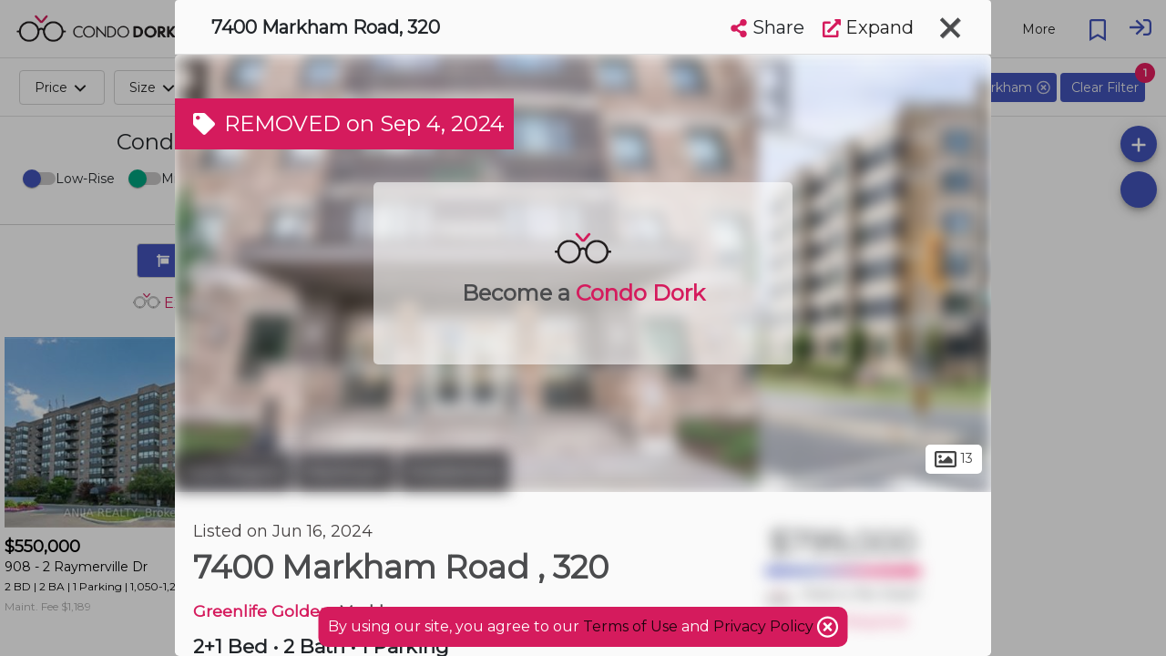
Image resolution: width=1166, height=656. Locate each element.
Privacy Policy (765, 626)
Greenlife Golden (262, 610)
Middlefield (454, 472)
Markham (345, 472)
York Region (233, 472)
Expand (868, 27)
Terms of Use (630, 626)
